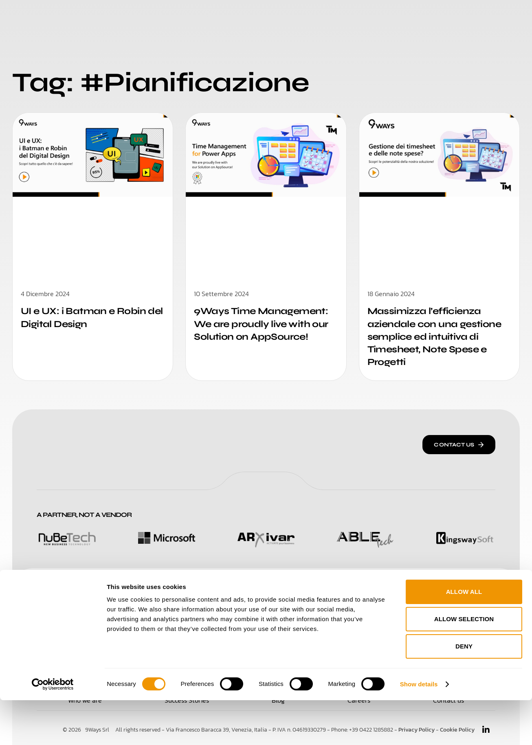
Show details (419, 728)
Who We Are (216, 16)
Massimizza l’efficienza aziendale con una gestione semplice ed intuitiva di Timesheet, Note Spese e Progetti (437, 336)
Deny (464, 691)
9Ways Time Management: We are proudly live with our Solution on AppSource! (264, 323)
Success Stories (282, 16)
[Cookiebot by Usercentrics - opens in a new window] (52, 729)
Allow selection (464, 663)
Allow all (464, 636)
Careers (340, 16)
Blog (377, 16)
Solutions (162, 16)
